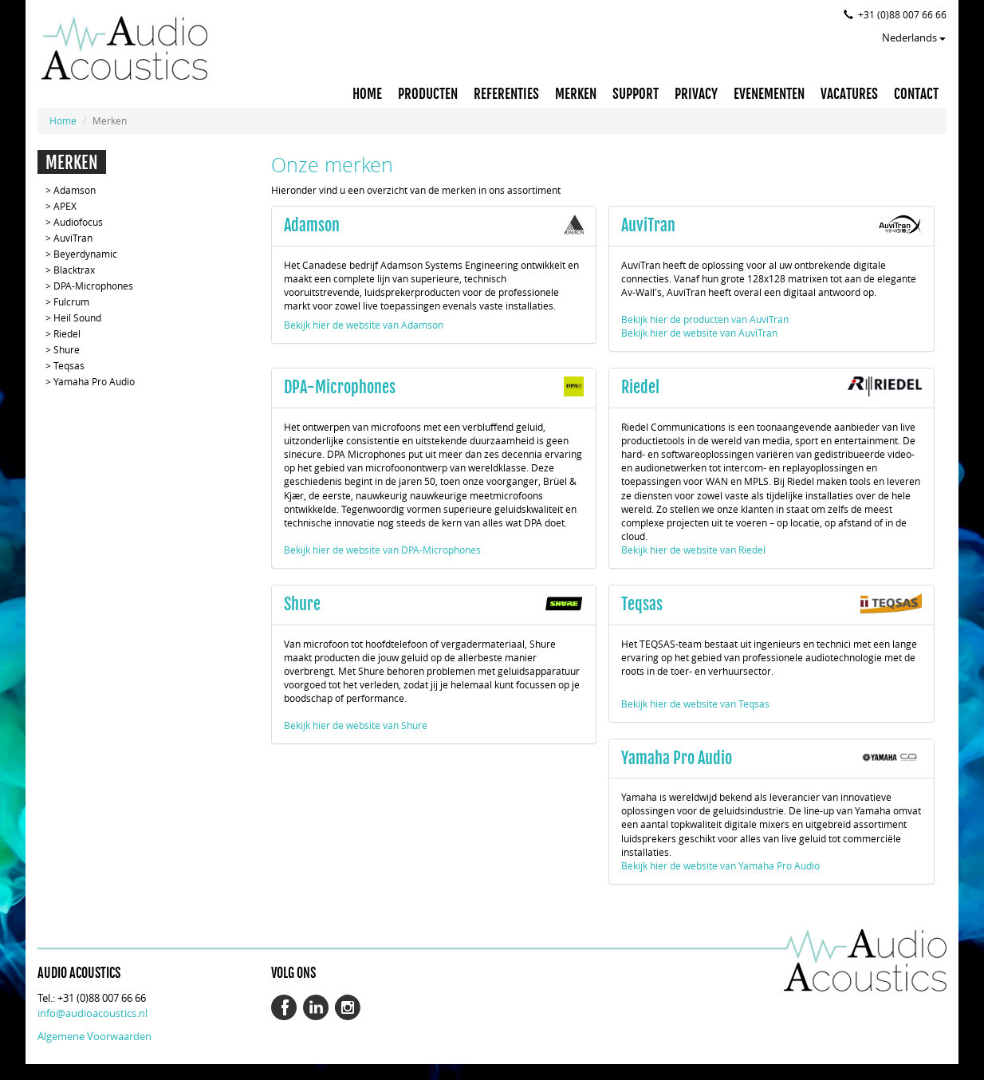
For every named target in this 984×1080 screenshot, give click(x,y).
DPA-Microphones (93, 285)
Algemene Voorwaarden (94, 1036)
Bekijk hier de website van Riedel (693, 549)
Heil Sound (77, 317)
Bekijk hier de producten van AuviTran (705, 319)
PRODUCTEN (428, 94)
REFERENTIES (506, 94)
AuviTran (72, 237)
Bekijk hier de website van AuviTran (699, 332)
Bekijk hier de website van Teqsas (695, 703)
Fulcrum (71, 301)
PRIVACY (696, 94)
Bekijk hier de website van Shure (355, 725)
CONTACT (916, 94)
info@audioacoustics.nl (92, 1013)
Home (63, 120)
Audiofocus (78, 221)
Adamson (74, 189)
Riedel (67, 333)
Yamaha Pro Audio (94, 381)
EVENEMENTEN (769, 94)
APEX (65, 205)
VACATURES (849, 94)
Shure (66, 349)
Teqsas (69, 365)
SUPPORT (635, 94)
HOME (367, 94)
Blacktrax (74, 269)
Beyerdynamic (85, 253)
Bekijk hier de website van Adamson (363, 324)
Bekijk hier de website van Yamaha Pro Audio (720, 865)
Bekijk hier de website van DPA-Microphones (382, 549)
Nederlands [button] (914, 37)
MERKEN (575, 94)
